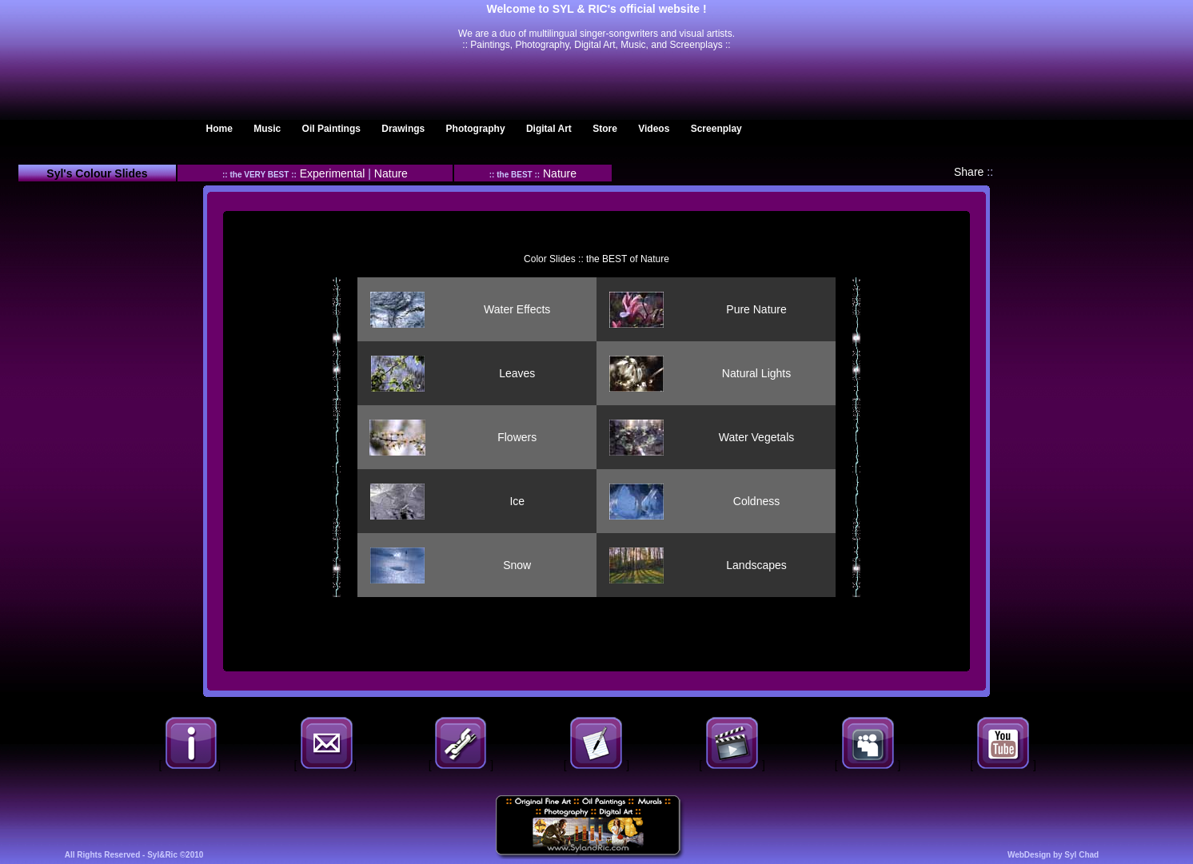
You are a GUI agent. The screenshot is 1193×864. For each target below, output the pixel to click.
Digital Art (549, 128)
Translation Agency (106, 80)
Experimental (334, 173)
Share (969, 171)
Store (605, 128)
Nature (391, 173)
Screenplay (716, 128)
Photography (475, 128)
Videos (653, 128)
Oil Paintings (331, 128)
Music (267, 128)
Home (219, 128)
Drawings (403, 128)
